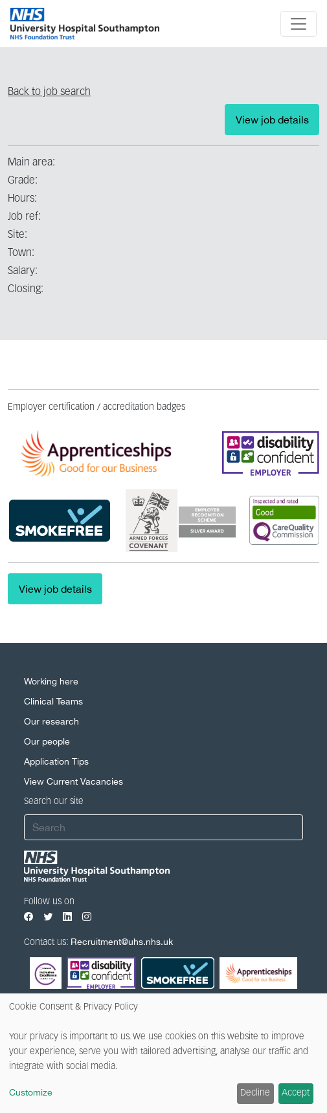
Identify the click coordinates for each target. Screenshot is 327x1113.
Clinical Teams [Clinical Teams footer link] (53, 701)
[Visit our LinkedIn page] (67, 916)
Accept (296, 1093)
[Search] (163, 827)
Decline (255, 1093)
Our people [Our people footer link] (47, 741)
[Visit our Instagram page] (86, 916)
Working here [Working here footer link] (51, 681)
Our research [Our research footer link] (51, 721)
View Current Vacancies (73, 781)
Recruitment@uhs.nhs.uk (122, 942)
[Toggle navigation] (298, 24)
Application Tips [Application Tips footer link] (56, 761)
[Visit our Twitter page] (47, 916)
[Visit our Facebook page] (28, 916)
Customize (30, 1092)
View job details (272, 119)
